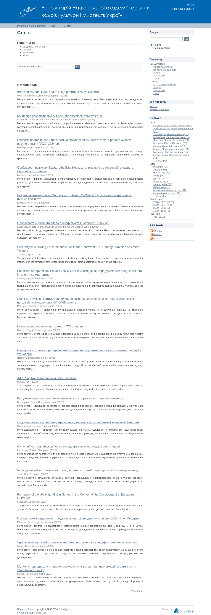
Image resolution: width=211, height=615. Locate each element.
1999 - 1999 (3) (161, 210)
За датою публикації (34, 46)
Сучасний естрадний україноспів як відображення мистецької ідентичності (68, 446)
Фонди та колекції (163, 66)
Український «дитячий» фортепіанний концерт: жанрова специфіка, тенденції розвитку (77, 542)
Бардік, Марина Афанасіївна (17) (171, 149)
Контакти (22, 612)
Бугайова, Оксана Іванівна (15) (170, 152)
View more (137, 591)
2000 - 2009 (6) (161, 207)
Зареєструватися (159, 109)
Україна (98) (160, 169)
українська (178, 8)
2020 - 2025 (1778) (163, 202)
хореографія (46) (162, 184)
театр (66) (159, 175)
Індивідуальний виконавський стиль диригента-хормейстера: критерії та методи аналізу (77, 470)
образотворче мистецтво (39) (169, 190)
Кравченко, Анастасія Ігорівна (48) (172, 125)
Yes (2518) (159, 216)
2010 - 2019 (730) (163, 205)
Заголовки (28, 52)
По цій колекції (160, 48)
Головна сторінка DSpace (31, 25)
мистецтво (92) (161, 172)
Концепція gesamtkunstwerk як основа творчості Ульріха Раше (60, 116)
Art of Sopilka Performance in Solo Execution (47, 378)
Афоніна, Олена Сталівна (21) (170, 143)
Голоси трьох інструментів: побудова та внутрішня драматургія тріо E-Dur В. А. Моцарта (78, 518)
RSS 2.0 (157, 234)
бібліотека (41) (161, 187)
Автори (27, 49)
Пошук (156, 44)
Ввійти (190, 4)
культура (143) (161, 166)
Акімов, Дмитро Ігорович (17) (169, 146)
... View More (160, 161)
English (190, 8)
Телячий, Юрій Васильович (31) (171, 134)
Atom (156, 238)
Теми (26, 55)
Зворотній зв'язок (37, 612)
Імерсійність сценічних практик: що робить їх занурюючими (58, 92)
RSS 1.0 (157, 230)
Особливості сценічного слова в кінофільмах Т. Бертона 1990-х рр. (63, 223)
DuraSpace (64, 609)
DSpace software (25, 609)
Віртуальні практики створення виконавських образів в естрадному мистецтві (70, 398)
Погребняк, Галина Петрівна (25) (171, 137)
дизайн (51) (159, 178)
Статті (54, 25)
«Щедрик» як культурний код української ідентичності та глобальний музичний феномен (78, 422)
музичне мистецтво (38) (166, 193)
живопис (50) (160, 181)
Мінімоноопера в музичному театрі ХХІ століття (50, 326)
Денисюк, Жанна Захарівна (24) (171, 140)
